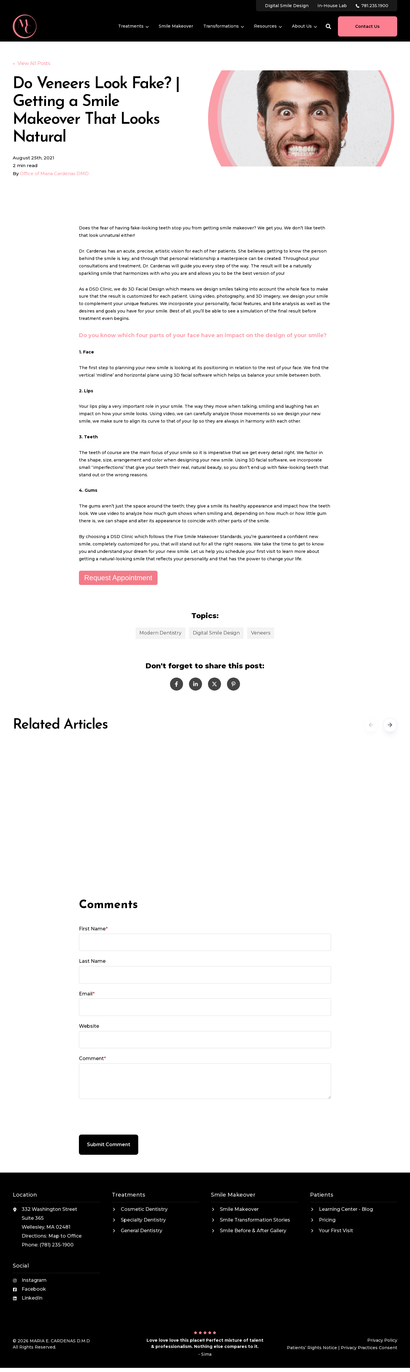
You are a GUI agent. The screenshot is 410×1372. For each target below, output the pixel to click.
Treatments (133, 26)
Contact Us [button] (367, 26)
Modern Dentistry (160, 633)
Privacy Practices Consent (369, 1347)
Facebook (34, 1289)
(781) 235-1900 (56, 1245)
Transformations (223, 26)
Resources (268, 26)
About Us (304, 26)
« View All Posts (31, 63)
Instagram (34, 1280)
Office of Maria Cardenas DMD (54, 173)
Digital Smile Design (216, 633)
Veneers (260, 633)
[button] (328, 26)
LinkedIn (32, 1298)
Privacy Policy (382, 1340)
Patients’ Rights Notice (312, 1347)
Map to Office (65, 1236)
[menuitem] (286, 5)
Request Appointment (118, 578)
